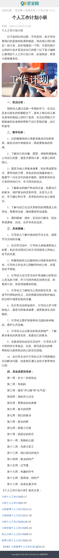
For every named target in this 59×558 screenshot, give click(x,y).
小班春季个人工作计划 (13, 509)
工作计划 (43, 10)
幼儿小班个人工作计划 (13, 534)
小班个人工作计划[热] (13, 522)
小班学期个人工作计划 (13, 528)
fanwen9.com (34, 554)
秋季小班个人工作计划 (13, 540)
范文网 (18, 10)
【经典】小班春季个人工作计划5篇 (20, 547)
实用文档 (30, 10)
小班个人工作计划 (11, 497)
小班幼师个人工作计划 (13, 515)
